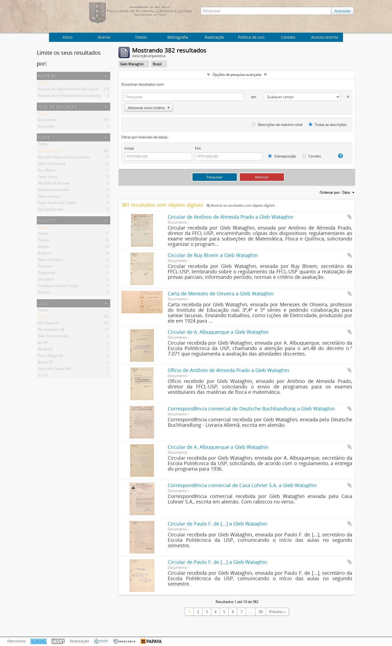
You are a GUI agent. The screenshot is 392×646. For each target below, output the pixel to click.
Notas (43, 234)
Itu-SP (43, 376)
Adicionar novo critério (149, 107)
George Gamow (50, 210)
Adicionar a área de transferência (349, 217)
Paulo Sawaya (49, 197)
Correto (311, 156)
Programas (47, 273)
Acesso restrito (324, 37)
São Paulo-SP (48, 324)
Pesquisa (45, 267)
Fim (198, 148)
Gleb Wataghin (50, 151)
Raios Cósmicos (50, 260)
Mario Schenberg (51, 164)
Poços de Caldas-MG (54, 369)
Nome (44, 137)
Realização (214, 37)
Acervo (104, 37)
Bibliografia (177, 37)
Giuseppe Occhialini (53, 190)
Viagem (44, 247)
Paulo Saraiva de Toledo (57, 203)
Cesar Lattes (48, 177)
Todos (43, 83)
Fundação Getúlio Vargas (58, 286)
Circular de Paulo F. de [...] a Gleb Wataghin (217, 523)
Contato (288, 37)
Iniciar (129, 148)
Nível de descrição (57, 106)
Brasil (42, 317)
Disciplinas (46, 280)
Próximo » (277, 611)
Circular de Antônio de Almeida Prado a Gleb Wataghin (230, 217)
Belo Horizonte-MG (53, 337)
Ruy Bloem (46, 171)
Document (46, 127)
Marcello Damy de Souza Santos (64, 158)
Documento (47, 120)
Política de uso (251, 37)
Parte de (47, 75)
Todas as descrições (328, 124)
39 (260, 611)
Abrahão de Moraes (54, 184)
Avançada (342, 10)
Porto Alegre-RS (50, 356)
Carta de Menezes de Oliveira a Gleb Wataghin (221, 293)
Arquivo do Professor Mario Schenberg (69, 96)
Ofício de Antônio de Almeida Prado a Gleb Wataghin (228, 370)
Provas (43, 241)
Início (67, 37)
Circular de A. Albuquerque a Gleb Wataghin (218, 332)
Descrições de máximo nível (277, 124)
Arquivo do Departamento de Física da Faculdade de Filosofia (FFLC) (93, 90)
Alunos (43, 293)
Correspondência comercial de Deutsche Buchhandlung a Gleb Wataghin (251, 408)
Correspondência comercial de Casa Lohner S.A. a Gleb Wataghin (242, 485)
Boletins (44, 254)
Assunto (47, 220)
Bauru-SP (45, 363)
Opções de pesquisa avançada (237, 74)
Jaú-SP (43, 343)
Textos (141, 37)
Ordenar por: (330, 192)
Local (44, 303)
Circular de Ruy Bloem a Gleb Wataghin (213, 255)
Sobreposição (282, 156)
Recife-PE (45, 350)
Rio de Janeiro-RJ (51, 330)
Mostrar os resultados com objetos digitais (241, 205)
